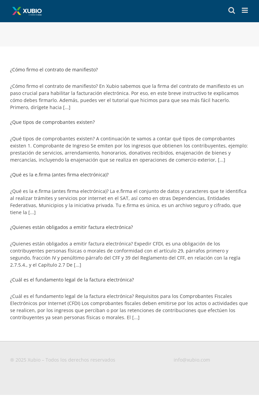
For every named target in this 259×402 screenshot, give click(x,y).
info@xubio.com (192, 360)
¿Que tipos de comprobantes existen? (52, 122)
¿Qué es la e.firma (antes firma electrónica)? (59, 174)
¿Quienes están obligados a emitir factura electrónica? (71, 227)
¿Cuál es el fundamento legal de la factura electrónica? (72, 279)
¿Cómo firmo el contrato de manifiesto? (54, 69)
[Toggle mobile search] (231, 10)
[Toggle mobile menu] (245, 10)
